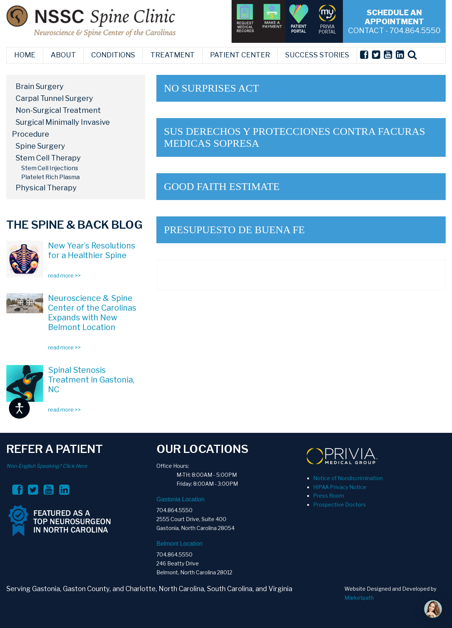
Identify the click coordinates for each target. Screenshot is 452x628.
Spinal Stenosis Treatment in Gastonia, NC (91, 379)
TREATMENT (172, 55)
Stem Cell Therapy (48, 157)
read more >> (64, 275)
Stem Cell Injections (49, 168)
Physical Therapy (46, 187)
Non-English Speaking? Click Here (46, 466)
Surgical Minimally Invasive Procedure (61, 128)
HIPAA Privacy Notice (339, 487)
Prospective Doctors (339, 504)
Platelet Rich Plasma (50, 177)
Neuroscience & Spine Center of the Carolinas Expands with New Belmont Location (92, 312)
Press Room (328, 495)
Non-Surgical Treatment (58, 110)
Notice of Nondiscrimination (348, 478)
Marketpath (359, 597)
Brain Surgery (40, 86)
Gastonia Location (180, 499)
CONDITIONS (113, 55)
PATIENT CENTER (240, 55)
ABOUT (63, 55)
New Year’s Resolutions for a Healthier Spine (91, 250)
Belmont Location (179, 543)
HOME (24, 55)
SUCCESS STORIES (317, 55)
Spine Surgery (40, 146)
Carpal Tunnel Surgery (54, 98)
